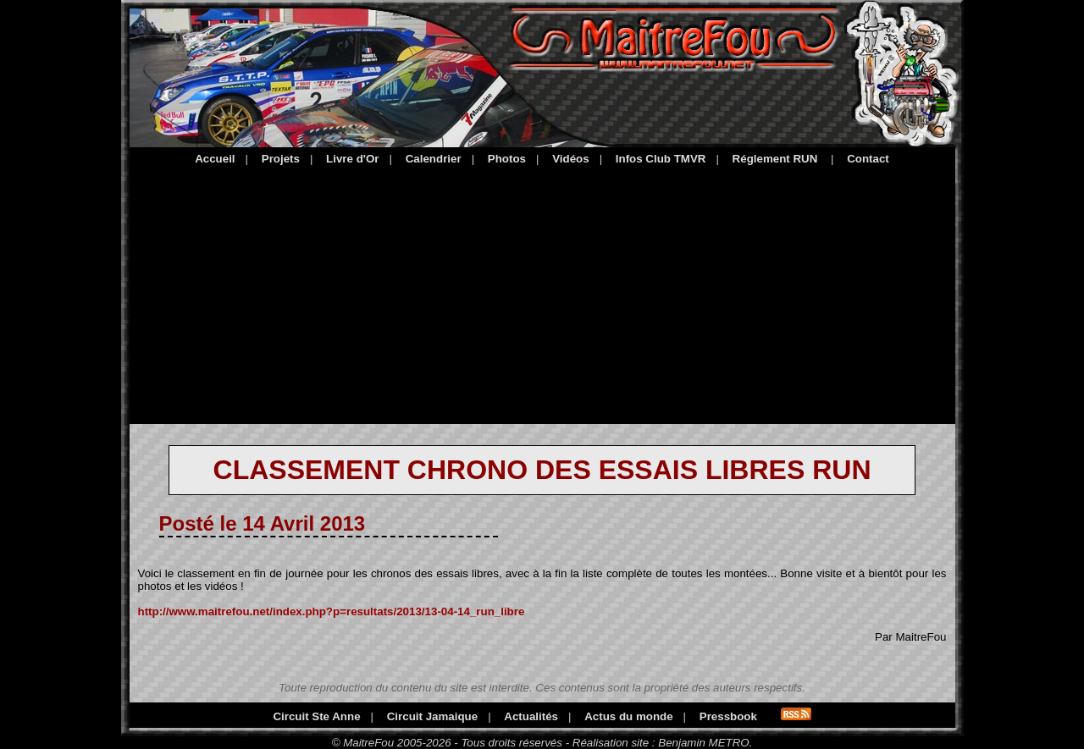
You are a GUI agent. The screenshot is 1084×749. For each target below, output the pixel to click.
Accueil (215, 158)
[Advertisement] (542, 291)
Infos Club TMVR (661, 158)
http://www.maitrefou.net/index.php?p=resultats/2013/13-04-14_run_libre (331, 611)
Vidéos (570, 158)
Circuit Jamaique (432, 716)
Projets (281, 158)
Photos (507, 158)
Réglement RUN (775, 158)
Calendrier (434, 158)
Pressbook (728, 716)
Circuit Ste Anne (316, 716)
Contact (868, 158)
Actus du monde (628, 716)
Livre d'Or (352, 158)
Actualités (531, 716)
